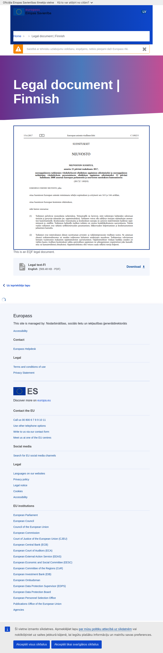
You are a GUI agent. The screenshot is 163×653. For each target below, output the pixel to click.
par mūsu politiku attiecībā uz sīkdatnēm (105, 629)
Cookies (18, 491)
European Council (23, 521)
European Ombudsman (26, 580)
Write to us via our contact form (31, 431)
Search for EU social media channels (34, 455)
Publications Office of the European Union (37, 603)
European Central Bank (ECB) (30, 544)
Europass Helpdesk (24, 348)
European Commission (26, 532)
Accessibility (20, 330)
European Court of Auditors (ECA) (32, 550)
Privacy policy (21, 479)
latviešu (144, 13)
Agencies (18, 609)
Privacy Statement (23, 372)
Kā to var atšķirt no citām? (75, 2)
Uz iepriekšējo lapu (18, 285)
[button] (81, 187)
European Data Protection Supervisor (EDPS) (39, 586)
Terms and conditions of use (29, 366)
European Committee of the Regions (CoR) (38, 568)
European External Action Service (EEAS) (37, 556)
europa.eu (44, 400)
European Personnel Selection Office (34, 597)
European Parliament (25, 515)
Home (17, 36)
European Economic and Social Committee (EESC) (42, 562)
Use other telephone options (29, 425)
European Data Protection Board (32, 592)
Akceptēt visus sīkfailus (31, 644)
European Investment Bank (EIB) (32, 574)
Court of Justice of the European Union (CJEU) (40, 538)
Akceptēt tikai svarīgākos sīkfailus (76, 644)
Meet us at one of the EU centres (32, 437)
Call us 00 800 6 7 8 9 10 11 (29, 419)
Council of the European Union (31, 526)
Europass (22, 315)
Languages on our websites (29, 473)
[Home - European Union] (32, 13)
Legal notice (20, 485)
